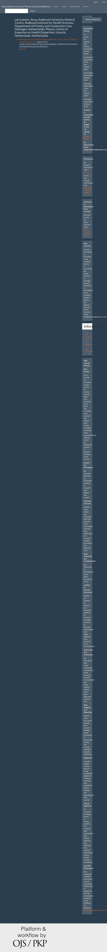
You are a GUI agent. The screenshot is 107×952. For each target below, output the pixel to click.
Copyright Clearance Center (87, 190)
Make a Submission (93, 19)
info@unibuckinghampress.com (95, 910)
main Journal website (87, 231)
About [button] (85, 6)
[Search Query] (16, 11)
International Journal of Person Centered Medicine (26, 6)
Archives (64, 6)
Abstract (22, 49)
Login (103, 2)
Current (56, 6)
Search (32, 11)
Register (96, 2)
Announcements (75, 6)
